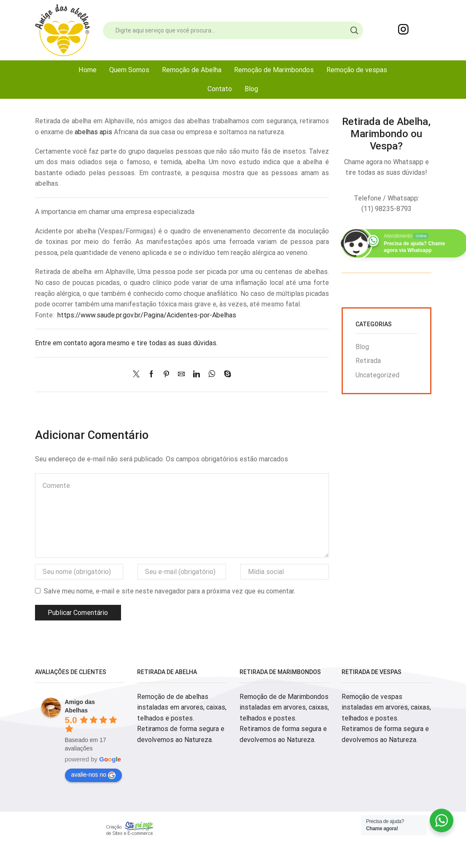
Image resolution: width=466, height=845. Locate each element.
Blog (251, 89)
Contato (219, 89)
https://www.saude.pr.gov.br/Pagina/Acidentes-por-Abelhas (146, 315)
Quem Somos (129, 70)
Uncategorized (377, 375)
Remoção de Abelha (191, 70)
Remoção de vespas (356, 70)
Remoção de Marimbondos (274, 70)
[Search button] (354, 30)
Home (87, 70)
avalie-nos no (93, 775)
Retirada (368, 361)
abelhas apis (93, 132)
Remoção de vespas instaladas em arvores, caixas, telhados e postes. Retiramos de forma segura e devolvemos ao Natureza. (386, 718)
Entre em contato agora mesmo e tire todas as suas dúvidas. (126, 343)
